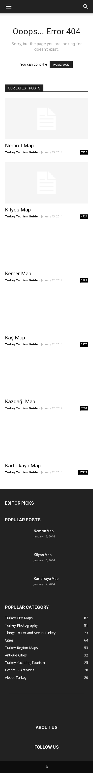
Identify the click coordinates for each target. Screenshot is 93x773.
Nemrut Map (19, 146)
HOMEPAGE (61, 64)
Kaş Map (15, 338)
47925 (83, 472)
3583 (84, 280)
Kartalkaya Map (23, 466)
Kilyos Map (18, 210)
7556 (84, 152)
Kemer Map (18, 274)
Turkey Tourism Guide (21, 152)
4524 (84, 216)
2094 (84, 408)
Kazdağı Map (20, 402)
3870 (84, 344)
